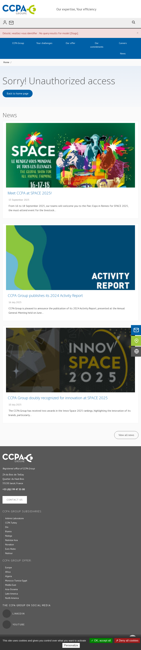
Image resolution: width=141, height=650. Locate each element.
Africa (8, 571)
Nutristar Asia (11, 540)
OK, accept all (101, 640)
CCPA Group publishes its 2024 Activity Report (45, 295)
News (123, 53)
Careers (123, 43)
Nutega (8, 535)
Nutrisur (9, 553)
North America (12, 598)
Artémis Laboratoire (14, 518)
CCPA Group (18, 43)
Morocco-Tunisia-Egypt (16, 580)
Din (6, 527)
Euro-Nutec (10, 549)
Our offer (70, 43)
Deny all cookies (127, 640)
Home (6, 62)
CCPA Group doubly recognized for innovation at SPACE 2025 (58, 397)
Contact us (15, 499)
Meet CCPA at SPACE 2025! (30, 192)
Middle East (10, 585)
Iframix (8, 531)
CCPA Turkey (11, 522)
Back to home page (17, 93)
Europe (8, 567)
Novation (9, 544)
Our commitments (96, 45)
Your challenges (44, 43)
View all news (126, 435)
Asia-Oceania (11, 589)
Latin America (11, 593)
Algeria (8, 576)
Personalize (71, 645)
